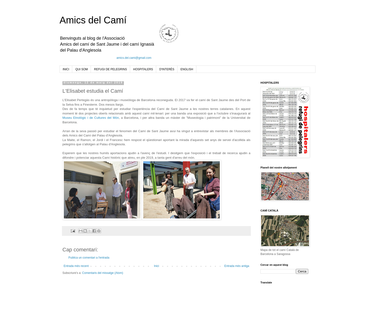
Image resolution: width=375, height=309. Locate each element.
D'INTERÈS (166, 69)
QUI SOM (81, 69)
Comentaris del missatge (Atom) (102, 273)
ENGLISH (187, 69)
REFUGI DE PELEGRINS (110, 69)
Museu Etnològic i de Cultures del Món (90, 117)
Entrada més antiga (236, 266)
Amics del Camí (93, 20)
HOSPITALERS (143, 69)
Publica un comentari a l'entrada (88, 257)
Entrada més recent (76, 266)
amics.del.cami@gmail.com (133, 58)
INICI (66, 69)
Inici (156, 266)
